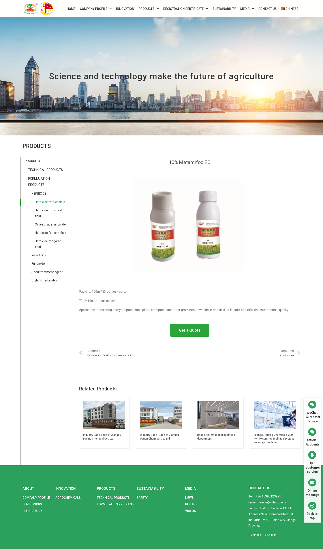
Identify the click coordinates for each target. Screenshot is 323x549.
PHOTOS (191, 504)
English (271, 534)
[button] (189, 330)
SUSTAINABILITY (224, 9)
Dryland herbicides (44, 280)
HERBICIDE (39, 193)
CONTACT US (267, 9)
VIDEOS (190, 511)
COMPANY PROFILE (96, 9)
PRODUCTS (149, 9)
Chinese (256, 534)
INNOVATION (125, 9)
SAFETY (142, 497)
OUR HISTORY (32, 511)
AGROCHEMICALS (68, 497)
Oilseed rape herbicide (50, 224)
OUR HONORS (32, 504)
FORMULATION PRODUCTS (39, 182)
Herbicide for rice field (50, 202)
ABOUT (28, 488)
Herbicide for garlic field (48, 244)
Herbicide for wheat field (48, 213)
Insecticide (39, 255)
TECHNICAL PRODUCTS (45, 170)
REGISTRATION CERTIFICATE (185, 9)
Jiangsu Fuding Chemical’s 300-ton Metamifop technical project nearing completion (274, 438)
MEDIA (247, 9)
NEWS (189, 497)
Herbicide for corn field (50, 233)
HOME (71, 9)
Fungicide (38, 263)
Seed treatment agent (47, 272)
